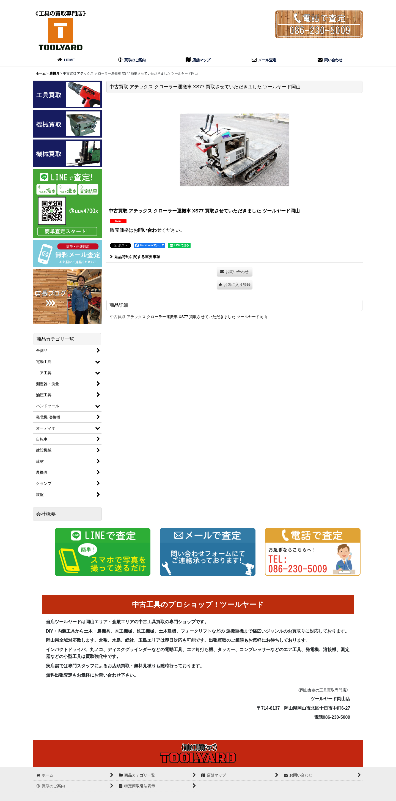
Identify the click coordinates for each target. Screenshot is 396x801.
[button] (234, 284)
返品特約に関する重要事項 (135, 257)
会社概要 (46, 514)
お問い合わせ (147, 230)
